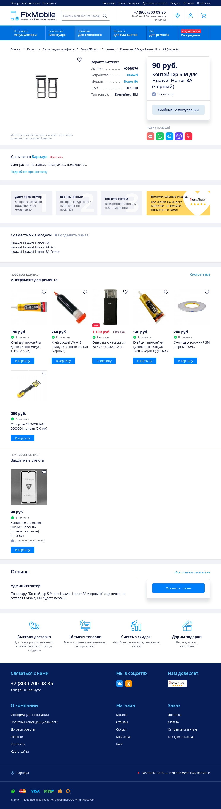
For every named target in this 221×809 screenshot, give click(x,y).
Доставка (175, 715)
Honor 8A (131, 81)
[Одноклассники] (128, 686)
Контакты (203, 3)
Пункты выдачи (128, 3)
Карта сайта (20, 751)
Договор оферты (23, 729)
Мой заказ (123, 737)
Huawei (132, 75)
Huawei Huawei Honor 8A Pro (33, 247)
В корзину (22, 361)
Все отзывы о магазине (192, 572)
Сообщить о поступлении (178, 110)
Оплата (173, 722)
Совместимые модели (31, 235)
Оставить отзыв (178, 588)
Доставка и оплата (155, 3)
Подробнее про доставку (29, 172)
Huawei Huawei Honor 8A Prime (35, 251)
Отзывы (188, 3)
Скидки (175, 3)
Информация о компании (30, 715)
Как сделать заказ (71, 235)
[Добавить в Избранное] (79, 59)
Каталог (122, 715)
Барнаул (48, 3)
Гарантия (109, 3)
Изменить (56, 157)
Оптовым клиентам (182, 729)
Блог (119, 744)
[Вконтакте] (119, 686)
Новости (17, 737)
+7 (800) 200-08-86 (150, 12)
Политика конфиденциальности (34, 722)
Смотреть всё (200, 274)
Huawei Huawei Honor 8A (30, 243)
